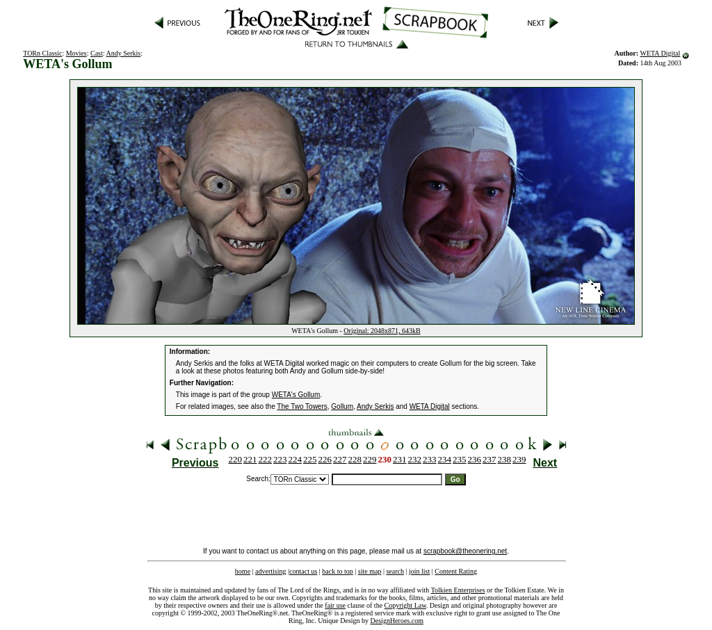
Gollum (342, 406)
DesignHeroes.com (397, 620)
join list (419, 571)
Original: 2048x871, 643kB (381, 330)
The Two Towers (302, 406)
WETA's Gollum (296, 394)
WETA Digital (660, 53)
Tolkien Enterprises (458, 590)
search (395, 571)
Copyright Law (405, 605)
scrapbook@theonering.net (465, 551)
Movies (76, 53)
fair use (335, 605)
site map (370, 571)
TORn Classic (42, 53)
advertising (270, 571)
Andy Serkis (123, 53)
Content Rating (456, 571)
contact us (303, 571)
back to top (337, 571)
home (242, 571)
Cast (96, 53)
